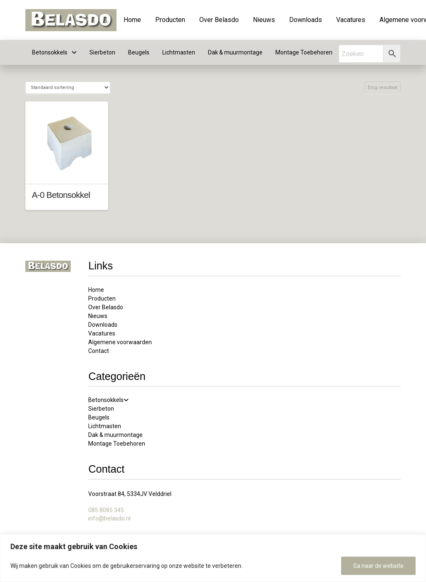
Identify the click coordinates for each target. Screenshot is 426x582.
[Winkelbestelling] (67, 87)
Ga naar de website (378, 565)
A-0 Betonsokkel (61, 195)
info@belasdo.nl (109, 518)
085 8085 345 (106, 510)
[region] (213, 558)
